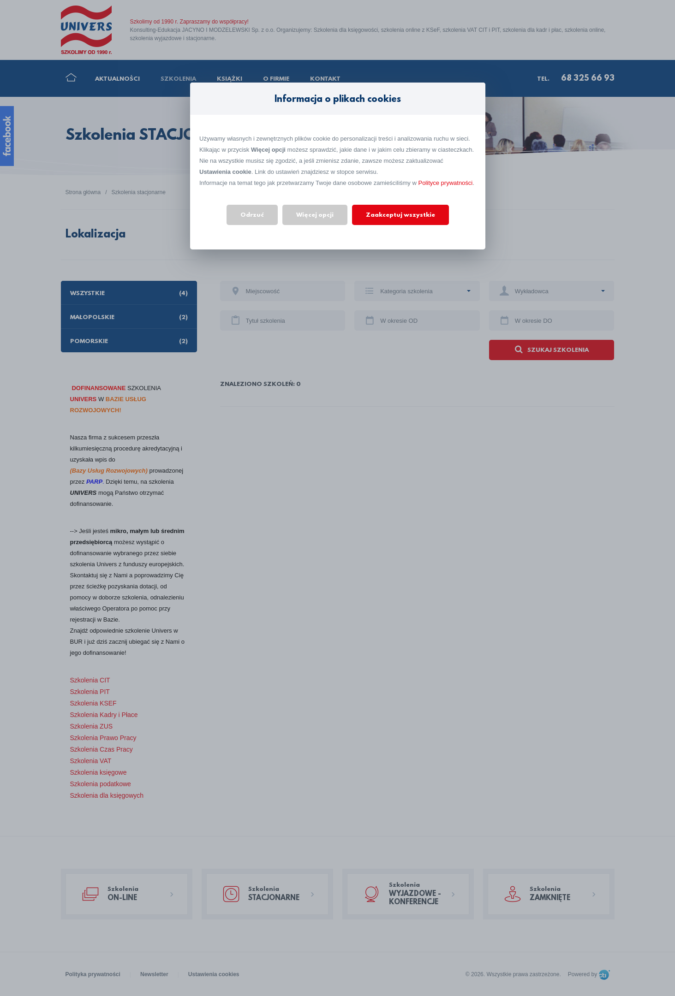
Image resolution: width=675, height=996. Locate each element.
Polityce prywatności (445, 182)
